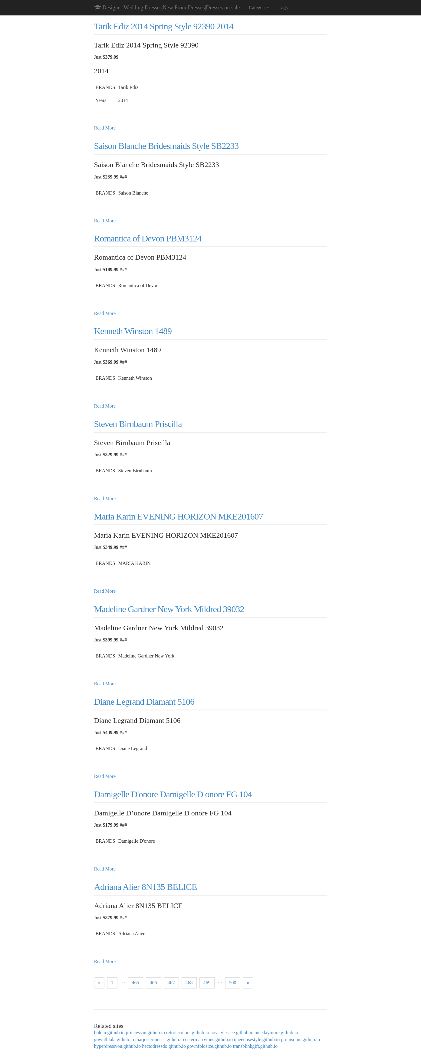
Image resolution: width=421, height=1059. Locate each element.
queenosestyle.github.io (257, 1039)
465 (135, 982)
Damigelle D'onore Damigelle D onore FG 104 (173, 794)
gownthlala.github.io (114, 1039)
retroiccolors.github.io (187, 1032)
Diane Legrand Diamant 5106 (144, 702)
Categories (259, 7)
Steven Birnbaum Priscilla (138, 424)
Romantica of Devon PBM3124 (148, 238)
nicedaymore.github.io (276, 1032)
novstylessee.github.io (231, 1032)
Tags (283, 7)
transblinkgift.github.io (255, 1046)
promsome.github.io (300, 1039)
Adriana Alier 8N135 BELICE (145, 887)
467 (171, 982)
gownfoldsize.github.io (209, 1046)
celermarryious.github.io (209, 1039)
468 (189, 982)
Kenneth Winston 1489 (133, 331)
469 (207, 982)
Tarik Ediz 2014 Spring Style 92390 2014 (164, 26)
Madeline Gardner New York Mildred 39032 (169, 609)
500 (232, 982)
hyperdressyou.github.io (117, 1046)
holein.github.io (109, 1032)
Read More (105, 127)
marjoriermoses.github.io (159, 1039)
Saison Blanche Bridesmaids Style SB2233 (166, 146)
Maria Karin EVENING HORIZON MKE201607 (178, 516)
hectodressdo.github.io (164, 1046)
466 (153, 982)
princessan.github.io (145, 1032)
